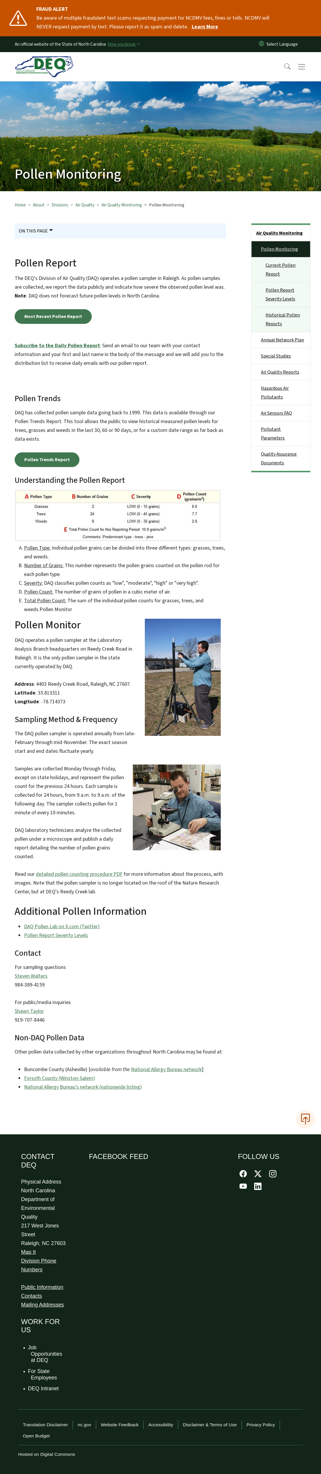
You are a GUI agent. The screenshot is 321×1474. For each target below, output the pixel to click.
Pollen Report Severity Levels (56, 935)
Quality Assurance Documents (279, 458)
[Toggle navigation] (307, 67)
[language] (283, 44)
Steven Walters (31, 976)
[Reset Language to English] (261, 44)
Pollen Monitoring (279, 249)
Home (20, 205)
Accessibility (160, 1424)
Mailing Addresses (42, 1305)
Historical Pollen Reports (283, 319)
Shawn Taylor (29, 1011)
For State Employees (42, 1374)
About (39, 205)
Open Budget (36, 1435)
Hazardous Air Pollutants (275, 392)
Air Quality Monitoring (121, 205)
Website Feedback (120, 1424)
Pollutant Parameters (273, 433)
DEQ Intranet (43, 1388)
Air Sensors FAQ (276, 413)
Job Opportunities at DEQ (45, 1354)
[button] (283, 67)
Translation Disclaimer (45, 1424)
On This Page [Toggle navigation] (33, 231)
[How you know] (124, 44)
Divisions (60, 205)
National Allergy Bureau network (166, 1069)
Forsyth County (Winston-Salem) (59, 1078)
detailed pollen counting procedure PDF (79, 874)
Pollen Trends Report (47, 459)
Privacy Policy (261, 1424)
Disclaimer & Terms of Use (210, 1424)
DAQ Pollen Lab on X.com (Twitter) (62, 926)
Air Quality (84, 205)
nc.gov (84, 1424)
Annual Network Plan (282, 340)
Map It (28, 1252)
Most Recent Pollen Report (53, 316)
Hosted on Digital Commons (46, 1454)
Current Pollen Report (280, 269)
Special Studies (276, 356)
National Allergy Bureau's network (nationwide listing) (83, 1087)
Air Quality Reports (280, 372)
